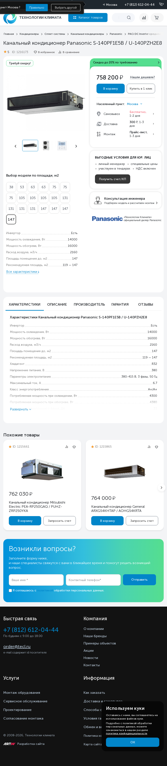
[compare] (143, 17)
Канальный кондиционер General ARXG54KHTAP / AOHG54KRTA (118, 508)
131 (65, 198)
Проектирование (17, 710)
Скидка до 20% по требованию (115, 62)
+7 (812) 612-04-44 (139, 5)
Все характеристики (22, 272)
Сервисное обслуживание (25, 701)
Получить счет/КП (112, 179)
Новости (91, 658)
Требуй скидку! (20, 63)
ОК (132, 742)
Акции (89, 650)
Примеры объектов (100, 643)
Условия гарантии (98, 718)
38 (11, 187)
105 (22, 198)
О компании (94, 629)
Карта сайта (93, 744)
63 (33, 187)
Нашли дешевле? (142, 77)
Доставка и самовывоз (103, 701)
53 (22, 187)
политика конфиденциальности (126, 733)
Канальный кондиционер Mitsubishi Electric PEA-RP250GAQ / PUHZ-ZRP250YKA (37, 506)
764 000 (103, 498)
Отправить (139, 579)
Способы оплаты (98, 710)
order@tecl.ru (17, 646)
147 (43, 209)
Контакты (92, 665)
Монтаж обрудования (21, 692)
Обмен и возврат (98, 727)
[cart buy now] (157, 17)
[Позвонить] (159, 4)
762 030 (20, 494)
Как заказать (94, 692)
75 (54, 187)
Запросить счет (59, 521)
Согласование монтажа (23, 718)
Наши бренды (95, 636)
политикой (45, 590)
